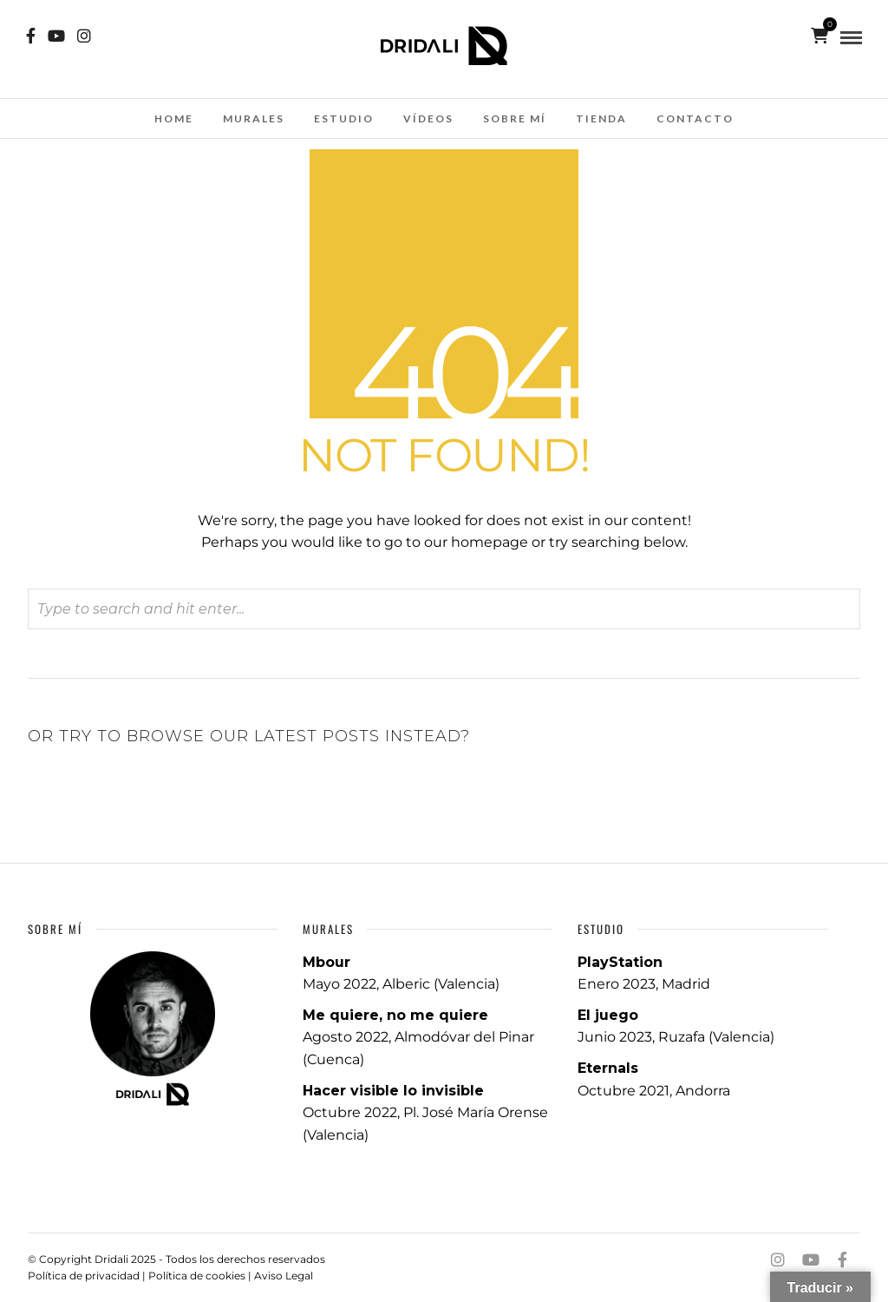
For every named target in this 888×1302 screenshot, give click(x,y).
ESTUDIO (344, 118)
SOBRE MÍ (514, 118)
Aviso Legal (283, 1275)
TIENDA (601, 118)
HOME (173, 118)
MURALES (253, 118)
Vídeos (428, 118)
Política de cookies (196, 1275)
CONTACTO (695, 118)
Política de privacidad (84, 1275)
